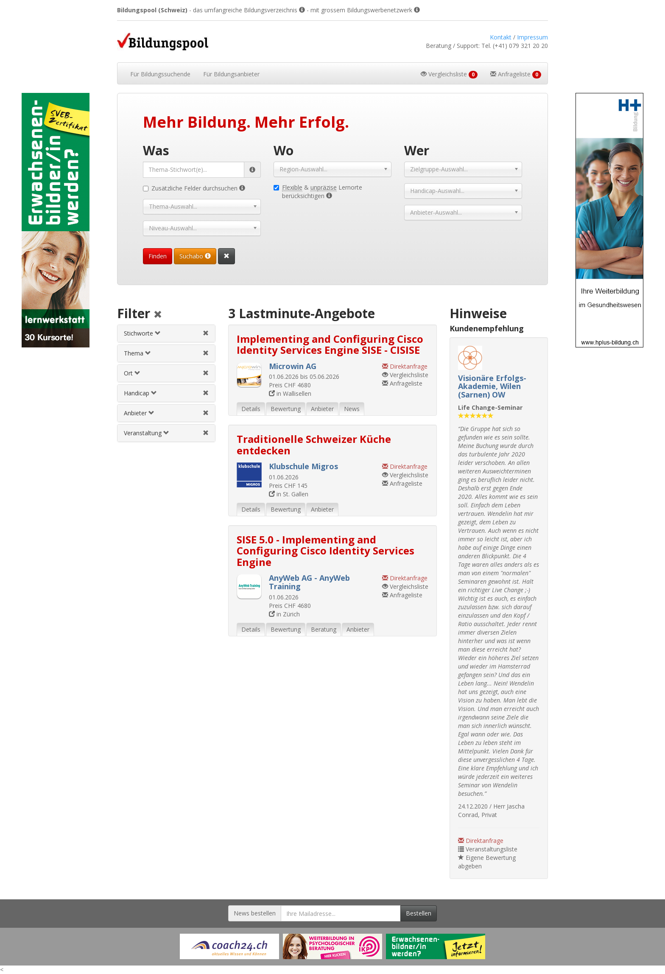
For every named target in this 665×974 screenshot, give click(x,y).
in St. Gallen (288, 494)
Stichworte (142, 333)
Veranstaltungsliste (487, 849)
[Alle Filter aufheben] (158, 315)
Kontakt (500, 37)
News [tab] (352, 409)
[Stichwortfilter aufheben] (206, 333)
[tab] (166, 333)
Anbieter (139, 413)
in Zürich (284, 614)
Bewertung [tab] (286, 409)
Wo (283, 150)
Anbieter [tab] (322, 409)
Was (156, 150)
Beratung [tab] (323, 629)
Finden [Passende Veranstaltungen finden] (157, 256)
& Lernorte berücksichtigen (318, 191)
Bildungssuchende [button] (160, 74)
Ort (132, 373)
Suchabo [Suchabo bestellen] (195, 256)
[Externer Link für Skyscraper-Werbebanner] (55, 220)
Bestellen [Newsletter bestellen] (418, 913)
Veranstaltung (146, 433)
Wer (416, 150)
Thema (137, 353)
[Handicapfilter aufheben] (206, 393)
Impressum (532, 37)
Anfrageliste (402, 383)
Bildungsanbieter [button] (231, 74)
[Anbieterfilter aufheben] (206, 413)
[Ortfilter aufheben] (206, 373)
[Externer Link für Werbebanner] (229, 946)
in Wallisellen (290, 393)
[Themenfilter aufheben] (206, 353)
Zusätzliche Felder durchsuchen (194, 188)
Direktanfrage (480, 841)
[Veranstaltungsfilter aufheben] (206, 433)
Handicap (140, 393)
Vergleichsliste (405, 375)
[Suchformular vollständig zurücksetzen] (226, 256)
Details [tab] (250, 409)
